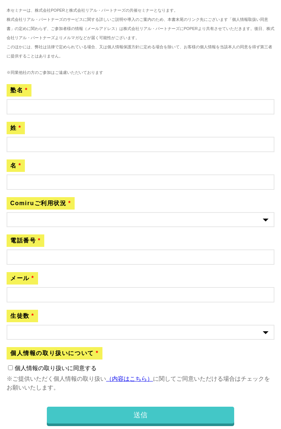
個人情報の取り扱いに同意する (56, 368)
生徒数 (20, 316)
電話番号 (23, 240)
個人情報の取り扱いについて (52, 353)
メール (20, 278)
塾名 (16, 90)
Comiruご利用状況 (38, 203)
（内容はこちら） (129, 379)
